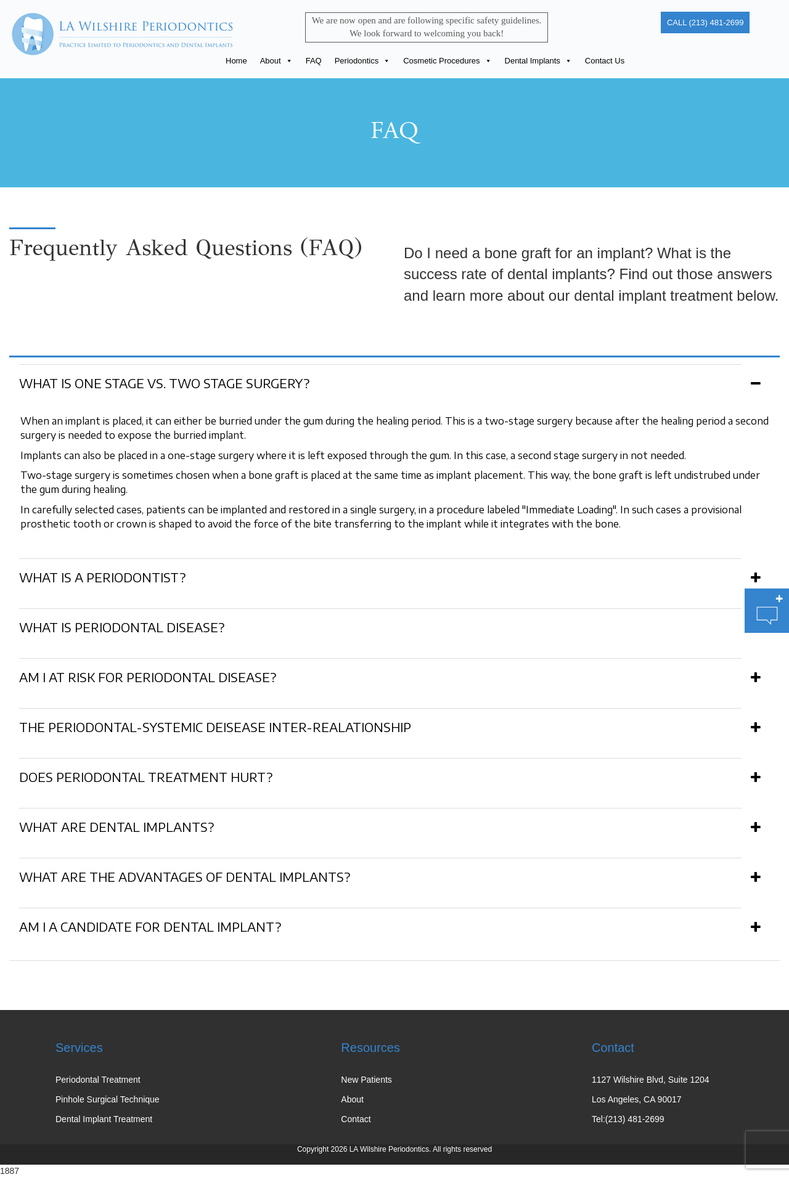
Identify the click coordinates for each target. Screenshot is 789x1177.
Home (236, 60)
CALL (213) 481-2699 (705, 22)
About (276, 60)
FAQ (314, 60)
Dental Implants (538, 60)
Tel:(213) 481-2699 (628, 1119)
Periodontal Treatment (98, 1080)
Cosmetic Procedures (447, 60)
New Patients (366, 1080)
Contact (355, 1119)
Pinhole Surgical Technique (107, 1099)
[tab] (394, 381)
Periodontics (363, 60)
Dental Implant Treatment (103, 1119)
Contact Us (604, 60)
